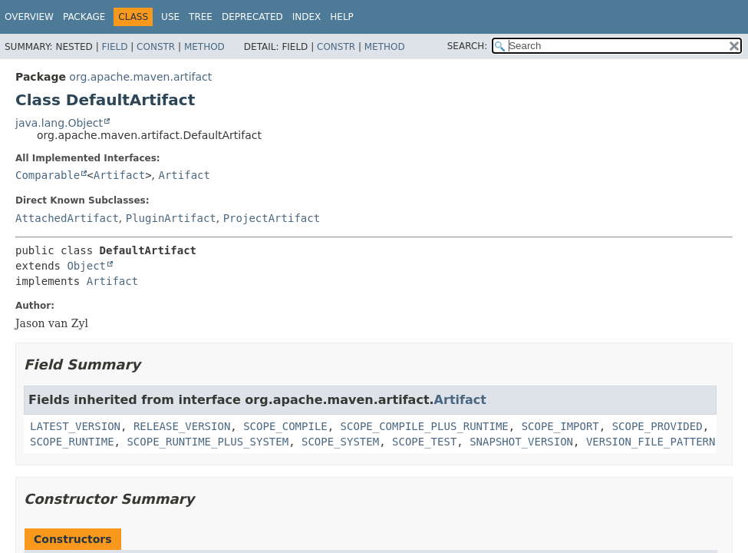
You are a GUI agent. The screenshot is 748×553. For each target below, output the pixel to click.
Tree (201, 17)
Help (342, 17)
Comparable (47, 175)
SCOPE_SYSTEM (340, 441)
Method (204, 46)
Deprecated (252, 17)
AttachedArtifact (67, 218)
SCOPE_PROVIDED (657, 426)
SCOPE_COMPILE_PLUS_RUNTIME (425, 426)
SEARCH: (467, 46)
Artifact (119, 175)
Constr (156, 46)
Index (306, 17)
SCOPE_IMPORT (560, 426)
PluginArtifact (171, 218)
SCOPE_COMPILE (285, 426)
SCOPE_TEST (424, 441)
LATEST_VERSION (75, 426)
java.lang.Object (59, 123)
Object (86, 266)
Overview (29, 17)
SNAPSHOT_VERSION (521, 441)
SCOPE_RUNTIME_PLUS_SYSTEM (207, 441)
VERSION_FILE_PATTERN (651, 441)
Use (170, 17)
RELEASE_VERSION (181, 426)
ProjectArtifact (271, 218)
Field (114, 46)
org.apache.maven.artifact (140, 77)
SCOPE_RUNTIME (72, 441)
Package (84, 17)
